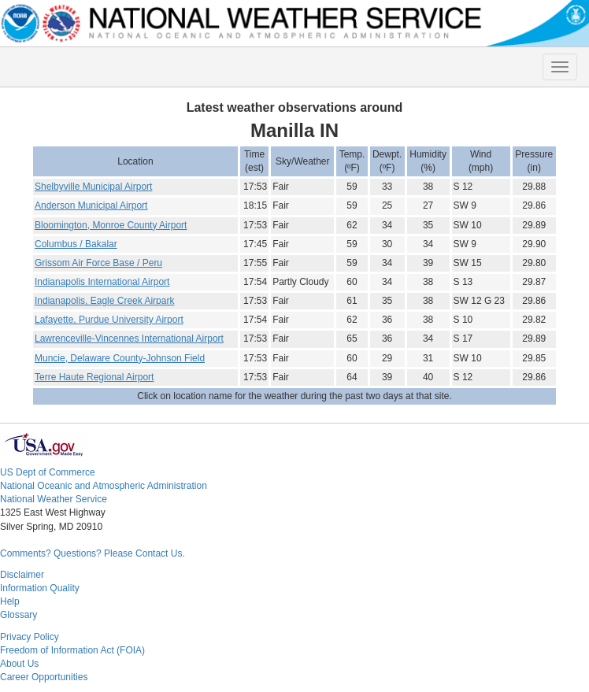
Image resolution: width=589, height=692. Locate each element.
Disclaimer (22, 574)
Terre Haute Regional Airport (94, 377)
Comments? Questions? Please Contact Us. (92, 553)
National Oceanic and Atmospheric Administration (103, 485)
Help (10, 601)
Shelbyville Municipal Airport (93, 186)
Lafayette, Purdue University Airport (109, 319)
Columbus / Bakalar (76, 244)
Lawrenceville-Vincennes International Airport (129, 338)
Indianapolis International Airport (102, 281)
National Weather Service (53, 499)
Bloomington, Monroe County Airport (111, 225)
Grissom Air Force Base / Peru (98, 262)
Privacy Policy (29, 636)
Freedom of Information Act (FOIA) (72, 650)
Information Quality (40, 588)
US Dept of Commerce (47, 472)
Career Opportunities (43, 677)
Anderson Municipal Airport (91, 205)
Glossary (18, 614)
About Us (19, 663)
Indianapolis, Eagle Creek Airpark (104, 300)
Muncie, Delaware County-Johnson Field (120, 358)
